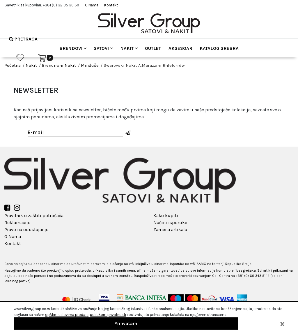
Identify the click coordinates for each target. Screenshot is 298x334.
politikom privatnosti (108, 314)
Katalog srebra (219, 48)
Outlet (153, 48)
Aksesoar (180, 48)
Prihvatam (125, 323)
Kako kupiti (165, 215)
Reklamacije (17, 222)
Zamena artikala (170, 229)
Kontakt (111, 5)
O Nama (91, 5)
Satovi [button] (103, 48)
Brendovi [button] (72, 48)
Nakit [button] (129, 48)
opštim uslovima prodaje (66, 314)
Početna (12, 65)
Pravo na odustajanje (26, 229)
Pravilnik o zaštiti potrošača (33, 215)
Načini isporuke (170, 222)
